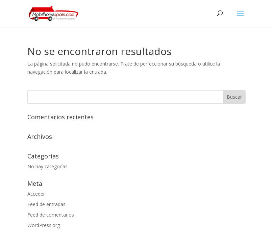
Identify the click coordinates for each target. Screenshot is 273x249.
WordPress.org (43, 225)
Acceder (36, 194)
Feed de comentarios (50, 214)
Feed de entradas (46, 204)
